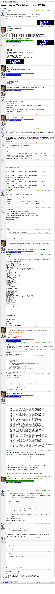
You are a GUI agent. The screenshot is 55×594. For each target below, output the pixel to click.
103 (7, 190)
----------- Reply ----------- (5, 8)
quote (49, 10)
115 (7, 484)
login (51, 1)
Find (44, 1)
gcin (11, 1)
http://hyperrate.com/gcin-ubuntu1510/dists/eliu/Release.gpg (18, 583)
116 (7, 498)
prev (1, 586)
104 (7, 207)
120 (7, 577)
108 (7, 326)
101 (7, 142)
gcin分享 (15, 1)
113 (7, 404)
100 (7, 134)
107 (7, 254)
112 (7, 391)
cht (3, 1)
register (53, 1)
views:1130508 (3, 592)
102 (7, 159)
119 (7, 559)
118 (7, 546)
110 (7, 355)
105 (7, 229)
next (8, 586)
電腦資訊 (7, 1)
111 (7, 373)
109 (7, 342)
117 (7, 532)
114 (7, 458)
